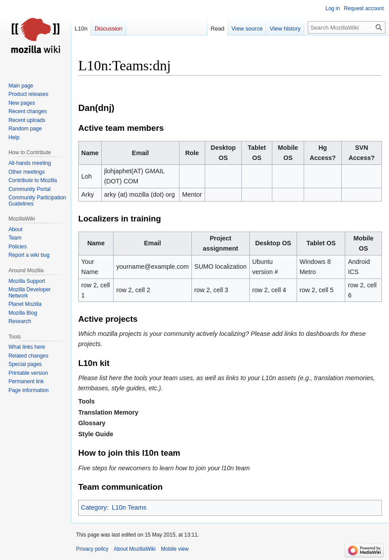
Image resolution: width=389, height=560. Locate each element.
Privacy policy (92, 549)
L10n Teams (129, 507)
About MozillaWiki (135, 549)
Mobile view (175, 549)
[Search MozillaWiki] (346, 27)
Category (94, 507)
